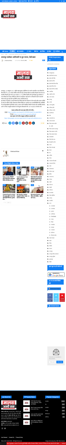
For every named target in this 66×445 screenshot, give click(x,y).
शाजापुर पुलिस (52, 256)
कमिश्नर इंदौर (51, 107)
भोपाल (50, 179)
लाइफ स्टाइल (51, 237)
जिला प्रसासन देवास (53, 134)
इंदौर (52, 126)
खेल (49, 51)
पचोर (50, 166)
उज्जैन (50, 102)
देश (36, 51)
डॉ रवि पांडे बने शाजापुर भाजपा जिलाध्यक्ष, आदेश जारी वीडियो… (36, 402)
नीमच (50, 158)
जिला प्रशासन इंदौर (53, 123)
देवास (50, 150)
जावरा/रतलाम (52, 120)
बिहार (52, 221)
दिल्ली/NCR (53, 216)
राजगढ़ (50, 198)
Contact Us (11, 437)
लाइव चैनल (23, 1)
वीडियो (50, 245)
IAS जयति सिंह (52, 78)
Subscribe (59, 362)
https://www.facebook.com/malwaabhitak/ (25, 114)
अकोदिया (51, 91)
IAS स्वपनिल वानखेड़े (53, 88)
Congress (51, 72)
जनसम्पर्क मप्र (52, 118)
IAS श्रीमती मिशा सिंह (53, 83)
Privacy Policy (19, 437)
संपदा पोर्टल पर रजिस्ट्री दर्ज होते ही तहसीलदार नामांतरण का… (37, 422)
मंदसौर (50, 187)
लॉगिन (36, 1)
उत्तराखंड (53, 208)
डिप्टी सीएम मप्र (52, 139)
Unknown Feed (55, 289)
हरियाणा (52, 232)
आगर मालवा (51, 96)
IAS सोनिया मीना (52, 86)
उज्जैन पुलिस (51, 104)
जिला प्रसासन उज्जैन (53, 131)
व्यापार (50, 248)
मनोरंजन (56, 51)
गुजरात (52, 211)
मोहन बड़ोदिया (52, 195)
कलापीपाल (51, 112)
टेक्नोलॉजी (51, 136)
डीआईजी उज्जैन (52, 142)
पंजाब (52, 219)
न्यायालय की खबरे (52, 160)
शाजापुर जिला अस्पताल (53, 253)
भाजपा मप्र (51, 176)
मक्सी (50, 182)
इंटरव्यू (50, 99)
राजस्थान (53, 229)
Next (9, 202)
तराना (50, 144)
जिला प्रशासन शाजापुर (53, 128)
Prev (4, 202)
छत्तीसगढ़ (53, 214)
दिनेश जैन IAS (52, 147)
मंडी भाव (51, 184)
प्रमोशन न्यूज (51, 171)
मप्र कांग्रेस (51, 192)
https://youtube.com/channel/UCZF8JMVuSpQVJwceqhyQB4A (25, 112)
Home (5, 51)
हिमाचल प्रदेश (53, 235)
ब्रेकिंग (12, 51)
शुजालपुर (51, 259)
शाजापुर (50, 251)
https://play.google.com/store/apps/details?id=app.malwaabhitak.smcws (23, 118)
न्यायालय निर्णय (52, 163)
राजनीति (51, 200)
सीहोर (50, 261)
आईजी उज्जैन (52, 94)
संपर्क (30, 1)
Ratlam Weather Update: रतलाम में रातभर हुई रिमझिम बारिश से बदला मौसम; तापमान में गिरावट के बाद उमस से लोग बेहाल (34, 443)
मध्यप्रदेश (20, 51)
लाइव (50, 240)
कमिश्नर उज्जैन (52, 110)
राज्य (29, 51)
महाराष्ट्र (52, 227)
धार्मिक (50, 155)
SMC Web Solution (60, 441)
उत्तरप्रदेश (53, 206)
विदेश (42, 51)
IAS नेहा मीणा (52, 80)
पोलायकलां (51, 168)
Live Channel (4, 437)
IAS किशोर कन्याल (53, 75)
